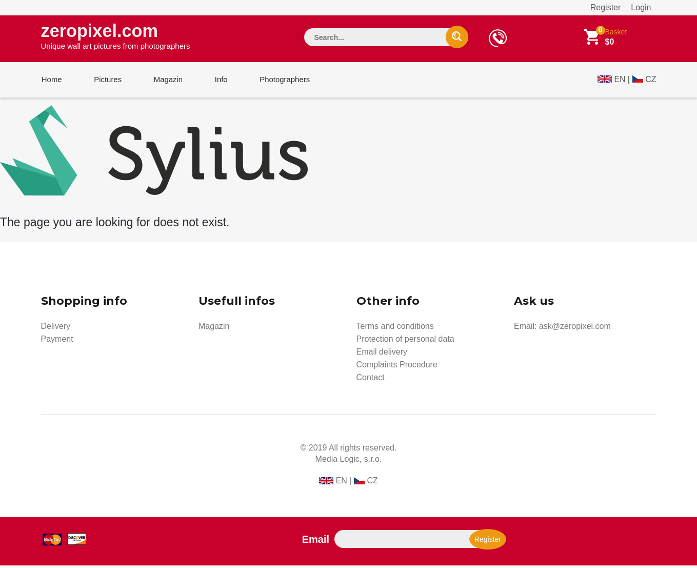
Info (216, 81)
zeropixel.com (115, 36)
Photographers (279, 81)
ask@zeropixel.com (575, 328)
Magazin (165, 81)
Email (315, 541)
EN (619, 80)
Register (605, 7)
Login (641, 7)
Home (51, 81)
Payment (57, 341)
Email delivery (382, 354)
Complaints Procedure (396, 367)
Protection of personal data (405, 341)
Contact (370, 380)
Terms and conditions (395, 328)
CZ (650, 80)
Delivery (56, 328)
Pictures (106, 81)
